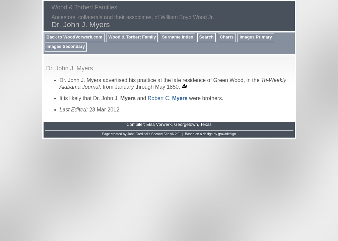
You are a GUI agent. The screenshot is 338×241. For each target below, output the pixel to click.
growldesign (227, 134)
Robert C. (168, 98)
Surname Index (177, 36)
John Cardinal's (138, 134)
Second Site (160, 134)
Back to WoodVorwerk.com (75, 36)
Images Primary (256, 36)
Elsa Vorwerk (159, 124)
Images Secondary (66, 46)
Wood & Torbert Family (132, 36)
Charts (226, 36)
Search (206, 36)
